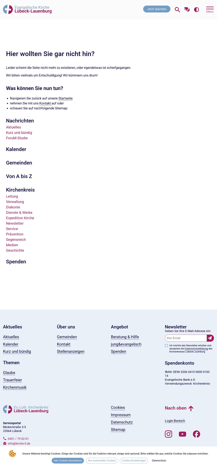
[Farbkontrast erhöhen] (196, 9)
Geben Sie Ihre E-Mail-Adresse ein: (188, 331)
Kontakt (45, 103)
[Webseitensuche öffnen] (177, 9)
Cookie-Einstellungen (134, 460)
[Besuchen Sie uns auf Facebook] (196, 434)
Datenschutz (159, 460)
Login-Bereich (175, 421)
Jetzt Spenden (157, 9)
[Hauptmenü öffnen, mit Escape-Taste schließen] (210, 9)
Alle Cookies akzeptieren (68, 460)
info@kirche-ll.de (19, 443)
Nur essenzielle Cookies (102, 460)
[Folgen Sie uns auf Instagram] (168, 434)
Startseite (65, 98)
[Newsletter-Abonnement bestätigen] (210, 338)
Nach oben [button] (176, 408)
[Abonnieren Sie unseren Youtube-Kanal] (182, 434)
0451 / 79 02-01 (18, 439)
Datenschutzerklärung (196, 348)
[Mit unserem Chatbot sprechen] (187, 8)
